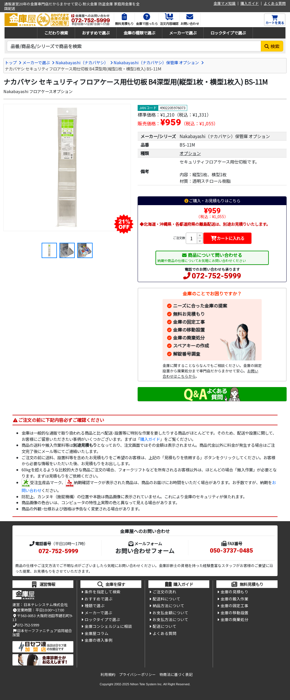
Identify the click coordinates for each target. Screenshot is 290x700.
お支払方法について (170, 619)
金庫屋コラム (96, 633)
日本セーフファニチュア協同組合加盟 (42, 632)
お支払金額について (170, 612)
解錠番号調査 (186, 353)
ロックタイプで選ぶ (228, 33)
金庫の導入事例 (98, 640)
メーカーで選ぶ (183, 33)
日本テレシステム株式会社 (46, 604)
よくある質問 (275, 3)
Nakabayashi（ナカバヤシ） (82, 62)
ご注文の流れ (164, 591)
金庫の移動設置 (189, 329)
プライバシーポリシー (137, 674)
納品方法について (168, 605)
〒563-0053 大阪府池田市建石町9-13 (42, 617)
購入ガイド (249, 3)
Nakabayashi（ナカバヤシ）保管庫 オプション (156, 62)
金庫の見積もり (234, 591)
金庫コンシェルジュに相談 (108, 626)
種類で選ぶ (95, 605)
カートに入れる (227, 238)
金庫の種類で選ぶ (139, 33)
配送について (164, 626)
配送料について (166, 599)
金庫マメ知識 (225, 3)
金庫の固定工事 (189, 321)
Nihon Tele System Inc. (146, 684)
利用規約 (108, 674)
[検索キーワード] (134, 46)
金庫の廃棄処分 (189, 337)
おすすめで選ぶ (96, 33)
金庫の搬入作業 (234, 599)
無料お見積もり (189, 313)
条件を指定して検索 (102, 591)
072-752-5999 (216, 276)
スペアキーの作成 (191, 345)
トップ (11, 62)
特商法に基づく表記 (176, 674)
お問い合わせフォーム (144, 550)
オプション (190, 153)
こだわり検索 (56, 33)
